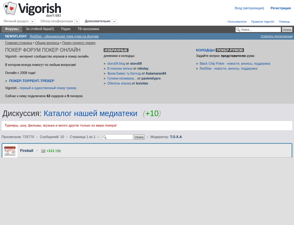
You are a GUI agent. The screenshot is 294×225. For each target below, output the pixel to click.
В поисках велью (119, 68)
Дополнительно (97, 21)
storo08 (136, 63)
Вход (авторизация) (249, 8)
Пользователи (236, 21)
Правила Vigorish (263, 21)
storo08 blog (116, 63)
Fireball (26, 151)
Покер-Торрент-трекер (31, 81)
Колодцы (220, 50)
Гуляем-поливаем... (121, 78)
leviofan (142, 83)
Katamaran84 (156, 73)
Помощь (284, 21)
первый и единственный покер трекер (47, 88)
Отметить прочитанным (276, 36)
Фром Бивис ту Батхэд (124, 73)
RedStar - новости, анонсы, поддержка (228, 68)
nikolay (143, 68)
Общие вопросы (47, 43)
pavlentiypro (151, 78)
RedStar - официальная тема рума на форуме (64, 36)
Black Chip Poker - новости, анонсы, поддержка (235, 63)
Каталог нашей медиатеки (90, 113)
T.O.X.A (176, 137)
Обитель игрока (119, 83)
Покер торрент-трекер (78, 43)
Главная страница (18, 43)
